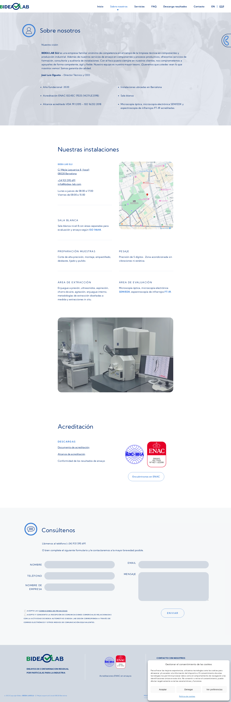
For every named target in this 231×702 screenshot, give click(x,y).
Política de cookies (187, 696)
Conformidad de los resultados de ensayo (81, 460)
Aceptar (163, 689)
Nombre (72, 564)
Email (168, 564)
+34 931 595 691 (66, 180)
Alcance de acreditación (71, 454)
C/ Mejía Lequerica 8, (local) (73, 169)
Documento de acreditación (73, 447)
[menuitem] (215, 6)
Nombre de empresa (70, 587)
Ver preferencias (214, 689)
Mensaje (166, 588)
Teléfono (71, 576)
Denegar (188, 689)
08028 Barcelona (67, 173)
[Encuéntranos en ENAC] (146, 476)
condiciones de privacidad (53, 611)
